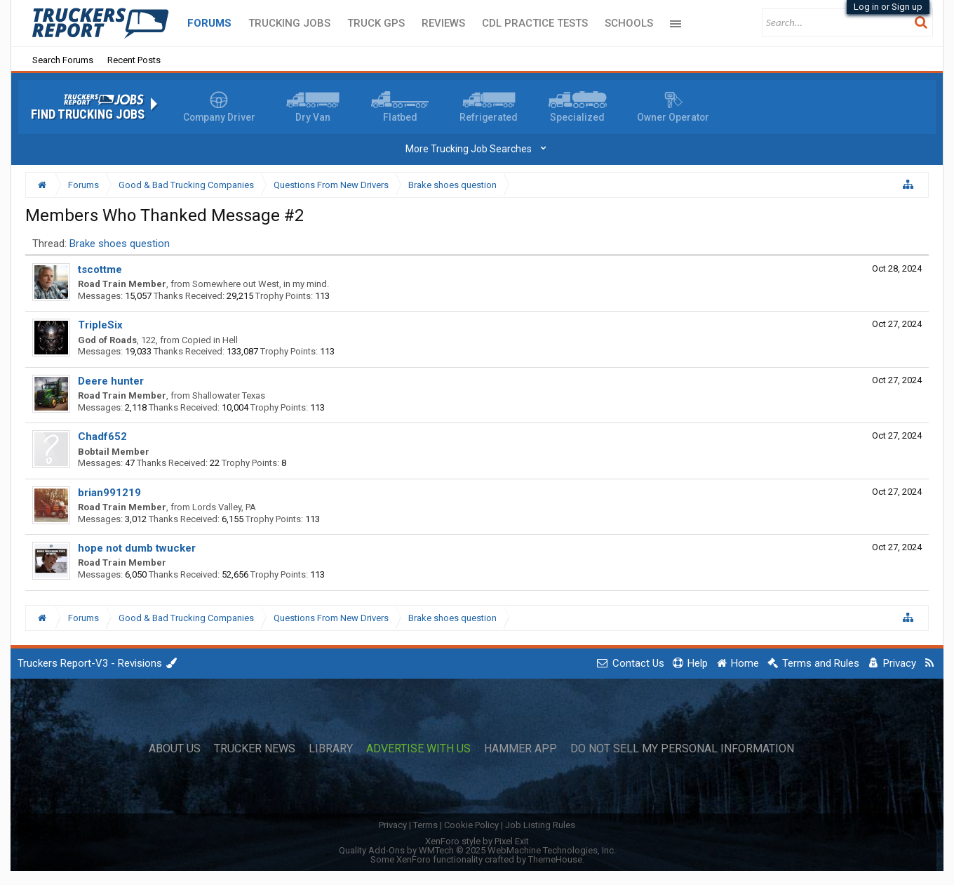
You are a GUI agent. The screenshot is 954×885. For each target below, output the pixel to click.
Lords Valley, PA (224, 507)
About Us (175, 748)
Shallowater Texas (228, 395)
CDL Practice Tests (535, 23)
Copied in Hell (210, 340)
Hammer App (520, 748)
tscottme (100, 269)
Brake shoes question (119, 243)
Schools (629, 23)
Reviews (443, 23)
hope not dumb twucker (137, 548)
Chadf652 (102, 436)
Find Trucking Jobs (88, 114)
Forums (209, 23)
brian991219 (109, 492)
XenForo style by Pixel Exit (477, 841)
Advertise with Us (418, 748)
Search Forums (62, 60)
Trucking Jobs (289, 23)
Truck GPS (376, 23)
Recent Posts (134, 60)
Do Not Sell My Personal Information (682, 748)
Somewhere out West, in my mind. (260, 284)
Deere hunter (111, 381)
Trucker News (254, 748)
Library (331, 748)
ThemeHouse (555, 859)
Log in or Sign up (888, 6)
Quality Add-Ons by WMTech (477, 850)
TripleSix (100, 325)
